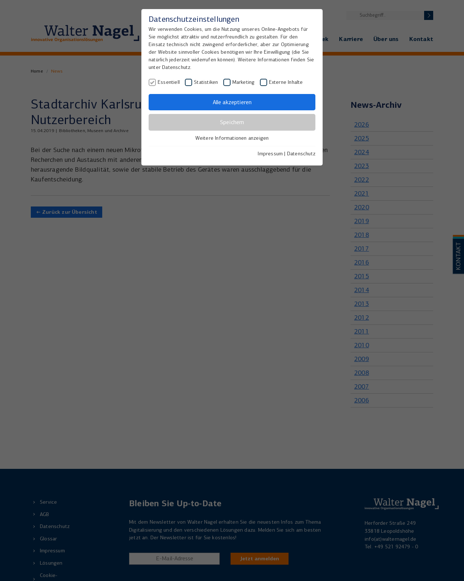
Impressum (270, 154)
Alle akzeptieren (232, 102)
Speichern (232, 122)
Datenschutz (301, 154)
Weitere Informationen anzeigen (232, 138)
